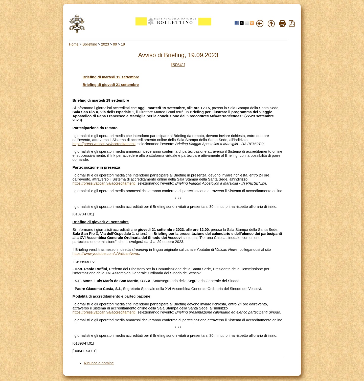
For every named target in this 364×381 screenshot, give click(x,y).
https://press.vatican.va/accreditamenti (104, 144)
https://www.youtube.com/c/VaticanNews (106, 254)
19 (123, 44)
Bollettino (89, 44)
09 (115, 44)
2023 (105, 44)
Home (73, 44)
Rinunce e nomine (99, 363)
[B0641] (178, 65)
